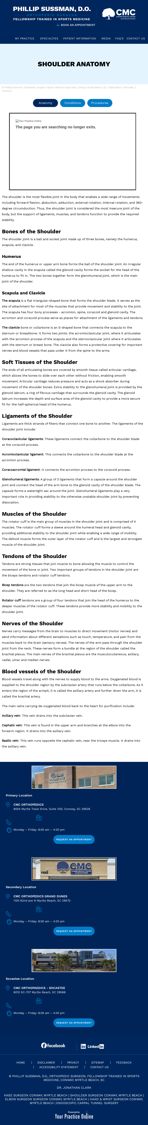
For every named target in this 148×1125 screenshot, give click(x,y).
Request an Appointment (74, 839)
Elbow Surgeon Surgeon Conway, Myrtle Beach (46, 1099)
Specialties (115, 87)
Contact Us (99, 1067)
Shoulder (129, 87)
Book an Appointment (78, 25)
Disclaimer (46, 1062)
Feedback (124, 1062)
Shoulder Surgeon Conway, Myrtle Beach (106, 1095)
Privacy (73, 1062)
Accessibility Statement (58, 1067)
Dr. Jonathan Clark (74, 1087)
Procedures (99, 103)
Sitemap (97, 1062)
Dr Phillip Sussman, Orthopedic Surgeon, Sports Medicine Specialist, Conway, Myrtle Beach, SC (54, 87)
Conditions (73, 103)
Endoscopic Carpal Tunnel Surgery (87, 1103)
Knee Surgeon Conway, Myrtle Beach (35, 1095)
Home (7, 38)
